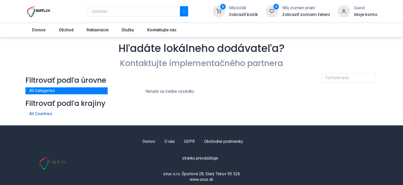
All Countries (40, 113)
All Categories (42, 90)
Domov (148, 141)
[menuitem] (38, 30)
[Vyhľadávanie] (184, 11)
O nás (169, 141)
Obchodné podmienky (223, 141)
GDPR (189, 141)
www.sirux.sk (201, 179)
